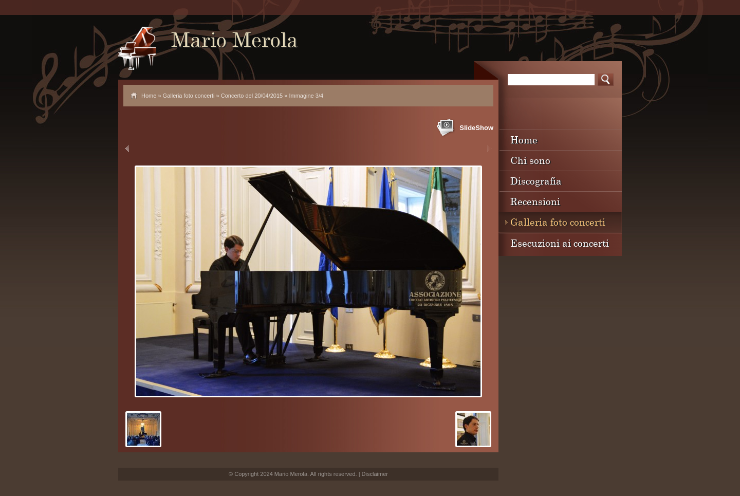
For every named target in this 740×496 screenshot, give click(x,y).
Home (148, 96)
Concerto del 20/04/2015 (252, 96)
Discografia (536, 181)
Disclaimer (375, 474)
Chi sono (530, 160)
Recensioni (535, 201)
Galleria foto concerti (189, 96)
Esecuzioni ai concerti (559, 243)
